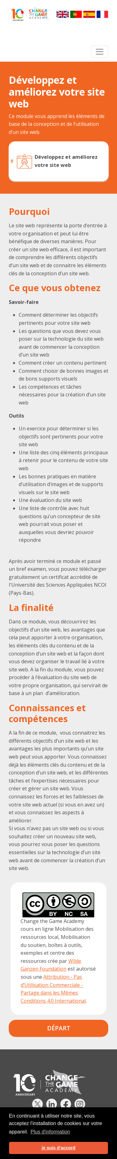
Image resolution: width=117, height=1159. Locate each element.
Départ (58, 1028)
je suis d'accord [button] (58, 1147)
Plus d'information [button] (50, 1131)
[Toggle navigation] (99, 51)
